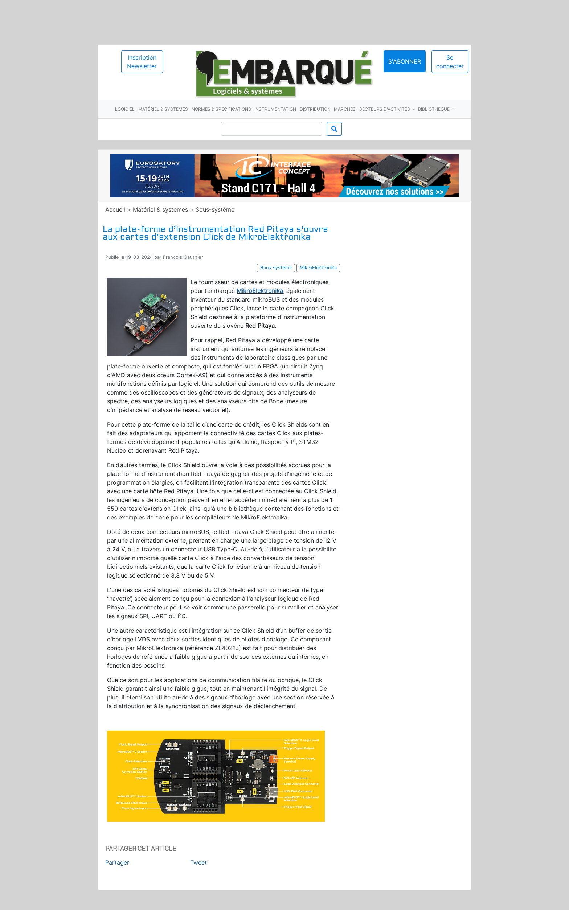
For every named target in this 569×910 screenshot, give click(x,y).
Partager (117, 862)
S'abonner (404, 61)
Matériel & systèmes (163, 109)
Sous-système (215, 209)
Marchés (345, 109)
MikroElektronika (260, 290)
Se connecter (450, 62)
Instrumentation (275, 109)
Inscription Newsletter (142, 62)
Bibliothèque (434, 109)
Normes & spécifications (221, 109)
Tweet (198, 862)
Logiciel (125, 109)
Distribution (315, 109)
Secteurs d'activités (385, 109)
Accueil (115, 209)
